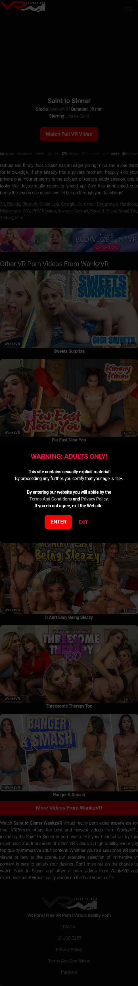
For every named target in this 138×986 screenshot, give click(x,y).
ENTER (59, 521)
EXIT (83, 522)
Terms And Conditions (50, 499)
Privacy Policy (94, 499)
